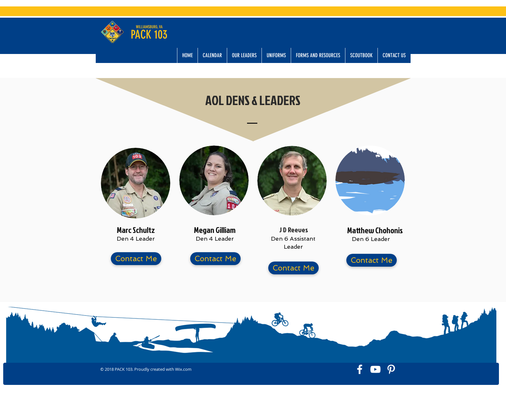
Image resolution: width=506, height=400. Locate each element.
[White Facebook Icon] (359, 369)
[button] (244, 55)
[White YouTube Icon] (375, 369)
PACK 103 (149, 34)
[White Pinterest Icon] (391, 369)
